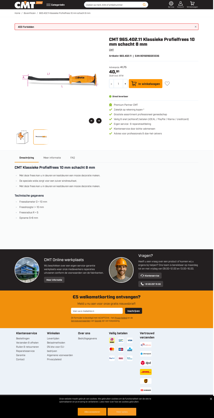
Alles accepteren (92, 411)
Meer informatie (54, 279)
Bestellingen (23, 338)
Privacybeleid (121, 317)
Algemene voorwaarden (60, 355)
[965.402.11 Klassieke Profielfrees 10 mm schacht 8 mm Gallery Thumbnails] (31, 137)
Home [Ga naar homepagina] (17, 13)
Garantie (20, 355)
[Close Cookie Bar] (211, 399)
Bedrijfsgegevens (87, 338)
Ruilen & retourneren (27, 346)
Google (98, 320)
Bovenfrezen (30, 13)
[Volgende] (99, 121)
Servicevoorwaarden (80, 320)
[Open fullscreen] (59, 81)
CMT (111, 49)
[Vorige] (91, 121)
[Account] (180, 5)
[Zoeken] (144, 4)
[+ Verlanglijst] (167, 83)
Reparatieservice (25, 350)
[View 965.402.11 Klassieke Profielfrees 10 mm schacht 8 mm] (22, 137)
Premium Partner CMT (126, 104)
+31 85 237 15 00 (151, 283)
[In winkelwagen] (145, 83)
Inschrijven (133, 310)
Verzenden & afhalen (27, 342)
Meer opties (122, 411)
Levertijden (53, 338)
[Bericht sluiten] (195, 26)
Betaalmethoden (56, 342)
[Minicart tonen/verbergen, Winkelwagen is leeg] (192, 5)
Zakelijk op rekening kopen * (129, 109)
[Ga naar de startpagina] (29, 4)
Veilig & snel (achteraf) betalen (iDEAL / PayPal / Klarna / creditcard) (151, 118)
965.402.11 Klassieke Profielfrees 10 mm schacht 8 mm (64, 13)
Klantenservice (150, 275)
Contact (20, 359)
